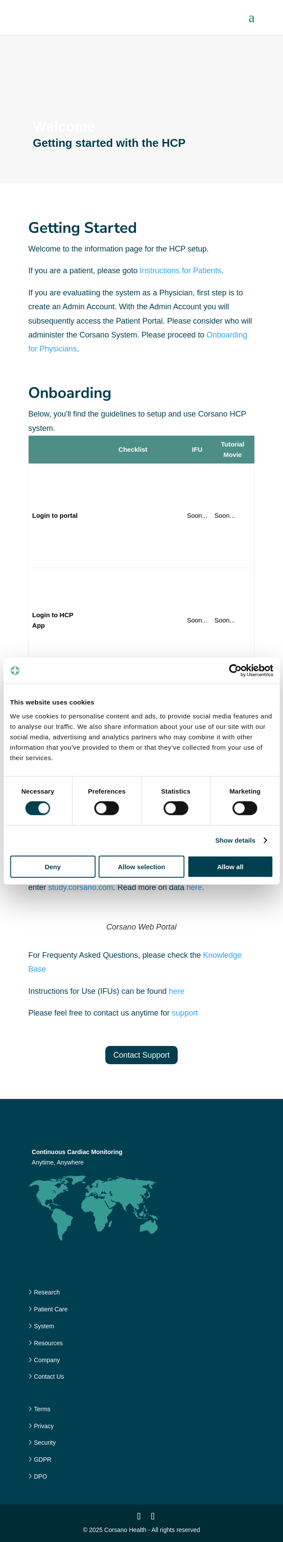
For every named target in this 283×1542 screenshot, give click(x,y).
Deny (53, 866)
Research (46, 1292)
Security (43, 1442)
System (43, 1326)
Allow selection (141, 866)
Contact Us (48, 1376)
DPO (39, 1476)
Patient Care (50, 1309)
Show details (235, 840)
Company (46, 1360)
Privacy (43, 1426)
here (194, 887)
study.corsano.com (80, 887)
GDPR (41, 1459)
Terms (41, 1409)
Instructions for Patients (180, 270)
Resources (47, 1343)
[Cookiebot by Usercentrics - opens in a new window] (235, 670)
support (185, 1013)
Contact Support (141, 1055)
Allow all (230, 866)
